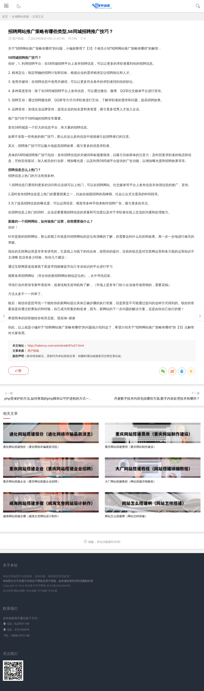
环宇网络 (40, 585)
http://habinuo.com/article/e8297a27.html (56, 345)
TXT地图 (42, 590)
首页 (5, 16)
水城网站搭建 (20, 16)
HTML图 (52, 590)
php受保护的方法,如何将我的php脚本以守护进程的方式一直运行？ (53, 398)
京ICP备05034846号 (58, 585)
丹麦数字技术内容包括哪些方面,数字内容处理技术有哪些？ (157, 398)
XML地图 (31, 590)
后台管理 (8, 590)
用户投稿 (33, 351)
